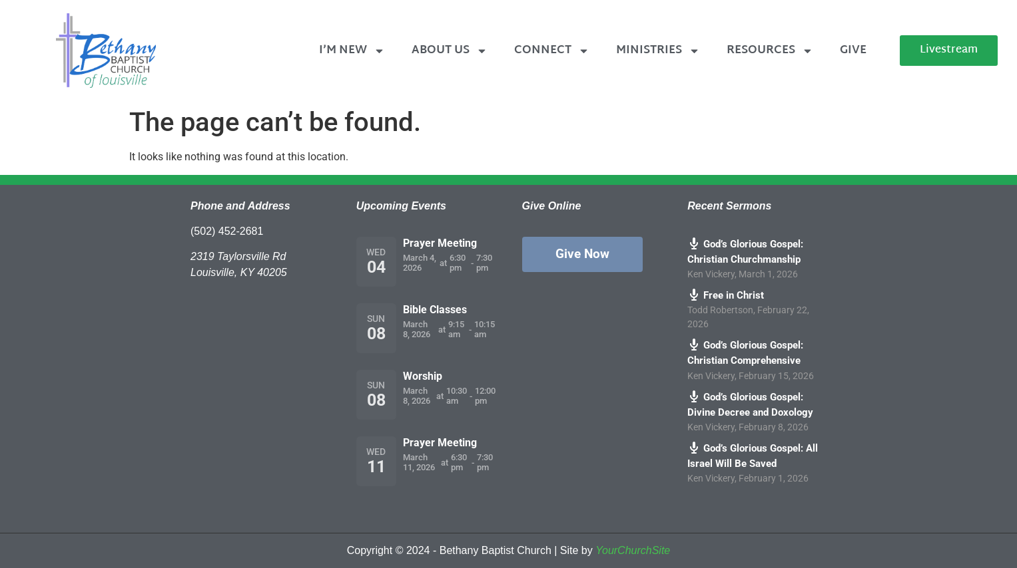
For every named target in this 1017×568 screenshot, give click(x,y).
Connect (551, 51)
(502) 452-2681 (226, 231)
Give (853, 50)
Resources (770, 51)
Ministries (658, 51)
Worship (422, 376)
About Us (450, 51)
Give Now (582, 253)
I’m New (352, 51)
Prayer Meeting (440, 243)
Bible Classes (435, 309)
